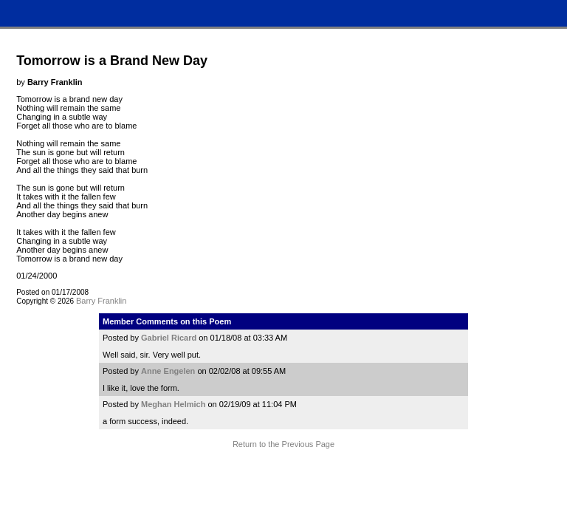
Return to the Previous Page (283, 444)
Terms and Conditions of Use (283, 472)
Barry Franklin (101, 300)
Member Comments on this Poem (167, 321)
